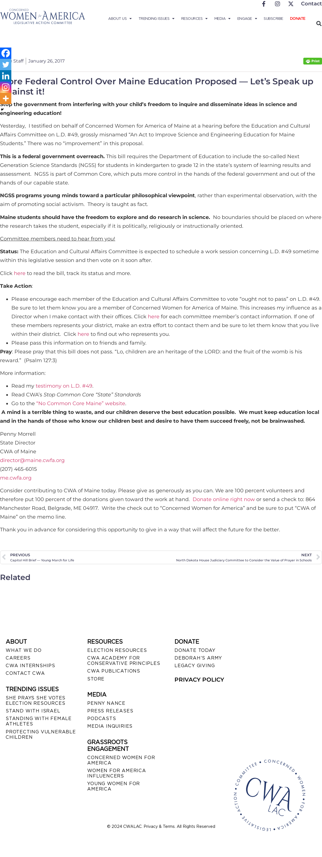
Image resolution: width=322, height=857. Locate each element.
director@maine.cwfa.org (32, 460)
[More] (5, 98)
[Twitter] (5, 64)
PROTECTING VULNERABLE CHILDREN (41, 734)
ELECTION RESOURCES (117, 650)
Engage (247, 18)
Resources (194, 18)
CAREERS (18, 658)
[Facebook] (5, 53)
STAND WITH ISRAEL (33, 711)
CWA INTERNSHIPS (30, 665)
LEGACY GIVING (194, 665)
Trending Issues (156, 18)
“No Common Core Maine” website (80, 403)
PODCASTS (101, 718)
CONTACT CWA (25, 673)
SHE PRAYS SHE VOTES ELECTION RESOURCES (35, 700)
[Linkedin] (5, 75)
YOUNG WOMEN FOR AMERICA (113, 786)
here (19, 273)
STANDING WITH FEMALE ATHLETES (39, 721)
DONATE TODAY (195, 650)
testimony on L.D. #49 (64, 386)
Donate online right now (224, 499)
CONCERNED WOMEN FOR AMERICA (121, 760)
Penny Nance (106, 703)
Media (222, 18)
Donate (297, 18)
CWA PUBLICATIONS (113, 671)
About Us (120, 18)
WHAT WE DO (24, 650)
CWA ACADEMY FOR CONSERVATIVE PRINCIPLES (123, 660)
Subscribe (273, 18)
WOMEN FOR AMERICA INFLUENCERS (116, 773)
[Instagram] (5, 87)
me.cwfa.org (15, 478)
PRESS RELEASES (110, 711)
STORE (96, 679)
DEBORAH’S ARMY (198, 658)
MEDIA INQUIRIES (110, 726)
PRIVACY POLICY (199, 679)
